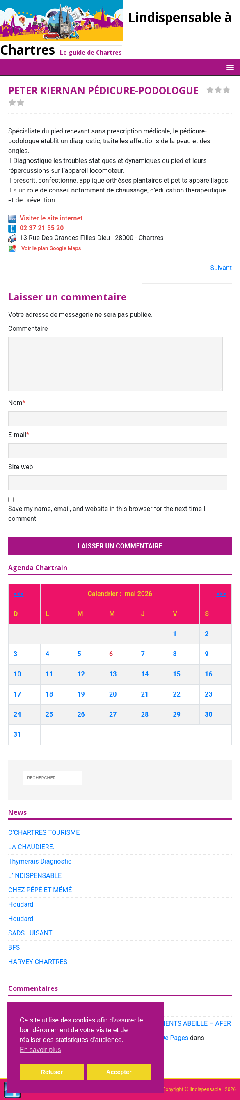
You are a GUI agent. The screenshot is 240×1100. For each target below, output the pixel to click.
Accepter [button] (119, 1072)
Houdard (20, 904)
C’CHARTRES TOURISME (44, 832)
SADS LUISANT (30, 933)
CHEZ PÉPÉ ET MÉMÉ (40, 890)
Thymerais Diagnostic (39, 861)
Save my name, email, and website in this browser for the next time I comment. (106, 513)
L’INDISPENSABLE (35, 876)
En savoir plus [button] (40, 1049)
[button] (228, 67)
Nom (15, 403)
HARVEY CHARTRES (37, 962)
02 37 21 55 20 (36, 228)
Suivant (221, 268)
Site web (20, 467)
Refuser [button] (52, 1072)
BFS (14, 947)
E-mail (17, 435)
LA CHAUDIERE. (31, 847)
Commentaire (28, 328)
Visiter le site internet (45, 218)
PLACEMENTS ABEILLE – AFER (185, 1023)
